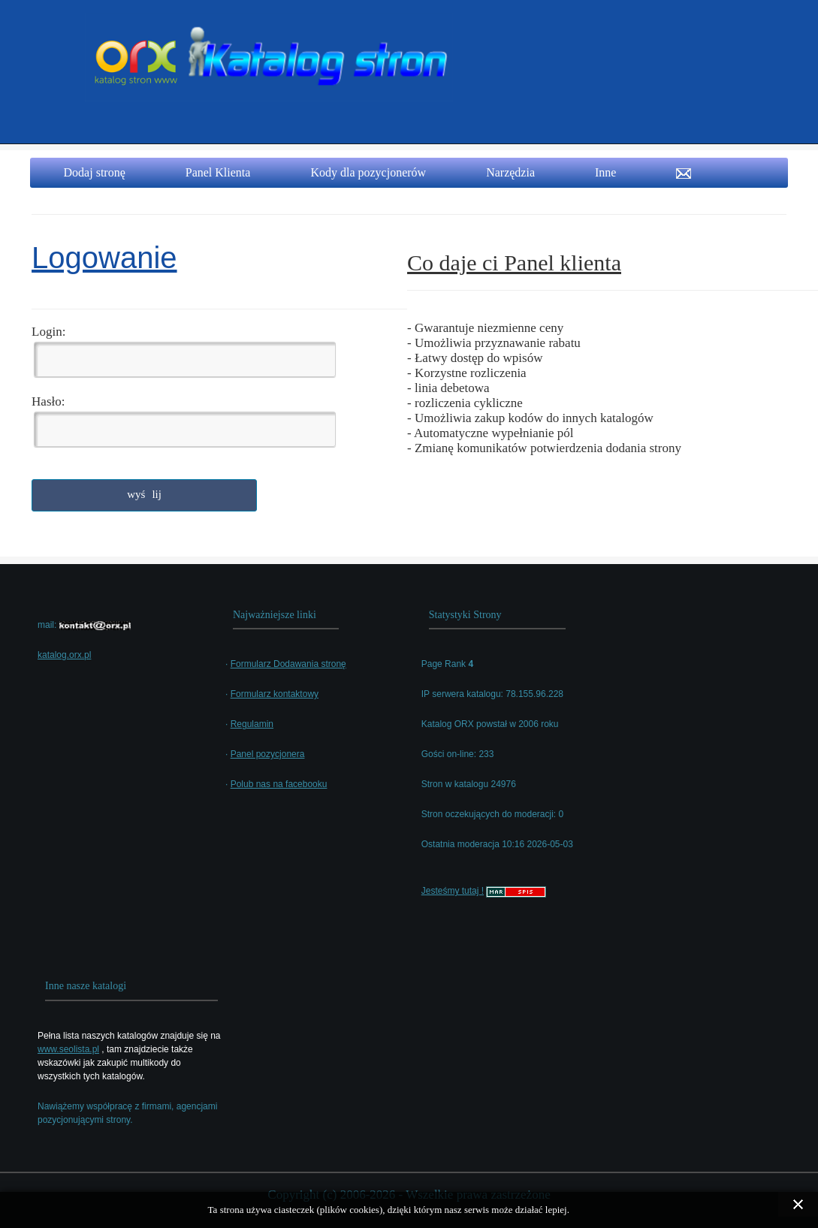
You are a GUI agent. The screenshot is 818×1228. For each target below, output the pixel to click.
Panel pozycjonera (268, 754)
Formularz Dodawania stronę (288, 664)
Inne (605, 172)
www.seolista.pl (68, 1049)
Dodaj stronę (94, 172)
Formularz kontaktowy (274, 694)
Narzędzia (510, 172)
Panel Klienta (218, 172)
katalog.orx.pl (64, 655)
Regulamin (252, 724)
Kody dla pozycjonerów (368, 172)
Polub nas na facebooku (279, 784)
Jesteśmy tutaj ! (452, 891)
